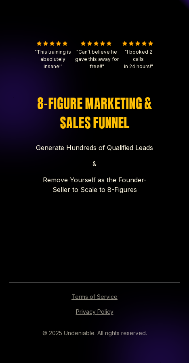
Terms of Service (94, 296)
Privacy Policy (94, 311)
